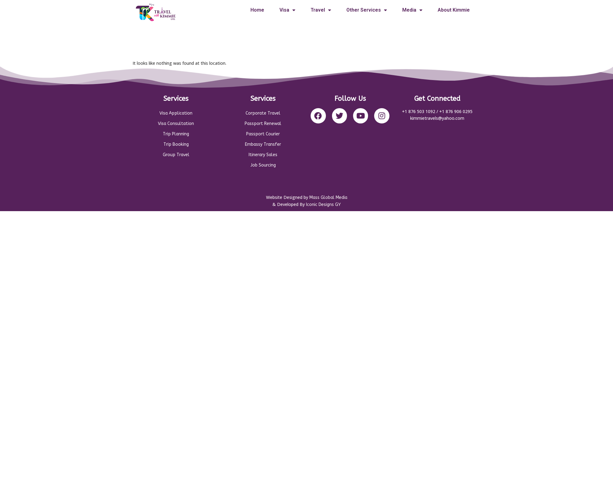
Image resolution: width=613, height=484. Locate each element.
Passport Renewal (263, 123)
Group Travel (176, 154)
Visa (287, 10)
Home (257, 10)
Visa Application (175, 113)
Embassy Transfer (263, 144)
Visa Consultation (176, 123)
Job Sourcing (263, 165)
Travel (321, 10)
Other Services (366, 10)
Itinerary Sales (263, 154)
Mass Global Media (328, 197)
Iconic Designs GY (323, 204)
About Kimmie (454, 10)
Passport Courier (263, 134)
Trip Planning (176, 134)
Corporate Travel (263, 113)
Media (412, 10)
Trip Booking (176, 144)
